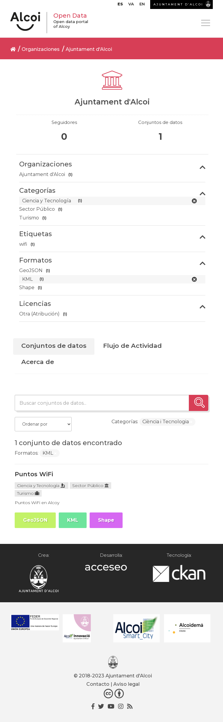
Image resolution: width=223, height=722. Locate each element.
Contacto (97, 684)
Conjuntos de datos (53, 345)
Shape (106, 520)
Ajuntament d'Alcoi (89, 49)
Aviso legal (126, 684)
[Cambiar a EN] (142, 5)
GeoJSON (35, 520)
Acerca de (37, 361)
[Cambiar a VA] (131, 5)
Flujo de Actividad (132, 345)
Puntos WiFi (34, 474)
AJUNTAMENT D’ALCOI (178, 4)
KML (72, 520)
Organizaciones (41, 49)
